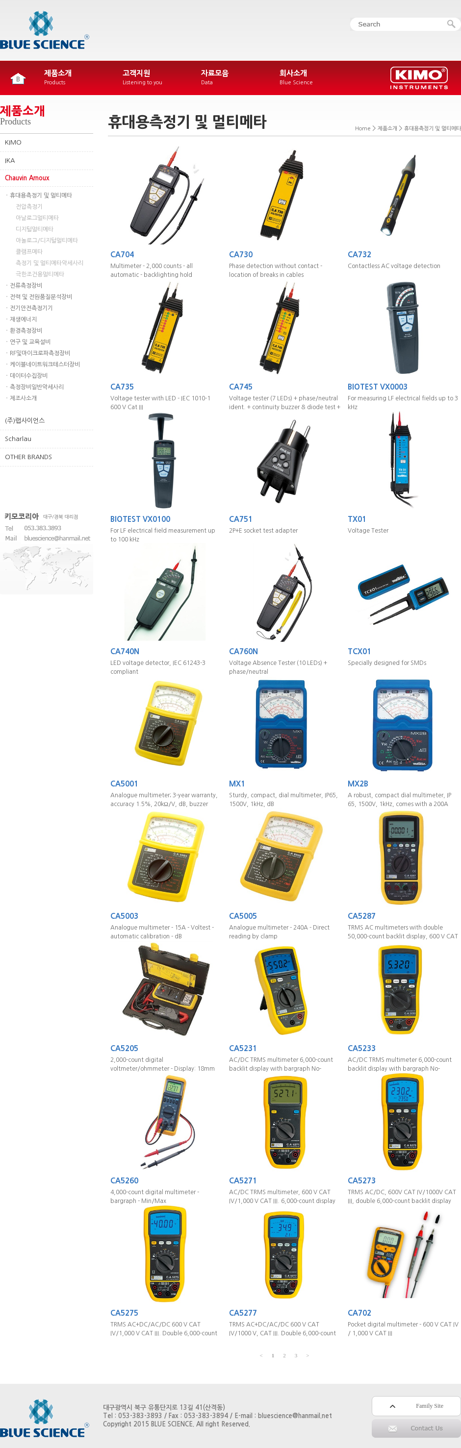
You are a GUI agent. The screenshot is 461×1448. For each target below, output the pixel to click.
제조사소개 (23, 398)
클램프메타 (29, 252)
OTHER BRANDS (28, 457)
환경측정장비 (26, 331)
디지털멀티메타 (34, 229)
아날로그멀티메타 (37, 218)
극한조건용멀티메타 (40, 274)
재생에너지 (23, 319)
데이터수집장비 (29, 376)
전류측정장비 (26, 286)
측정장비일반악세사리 (37, 387)
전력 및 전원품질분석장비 (41, 297)
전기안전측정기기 (31, 308)
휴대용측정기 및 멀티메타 (41, 195)
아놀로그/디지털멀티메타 (47, 241)
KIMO (13, 142)
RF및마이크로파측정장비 (40, 353)
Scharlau (18, 439)
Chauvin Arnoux (27, 178)
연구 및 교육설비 (30, 342)
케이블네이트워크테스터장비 (45, 365)
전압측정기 (29, 207)
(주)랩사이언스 (25, 420)
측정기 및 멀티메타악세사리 (49, 263)
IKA (10, 160)
